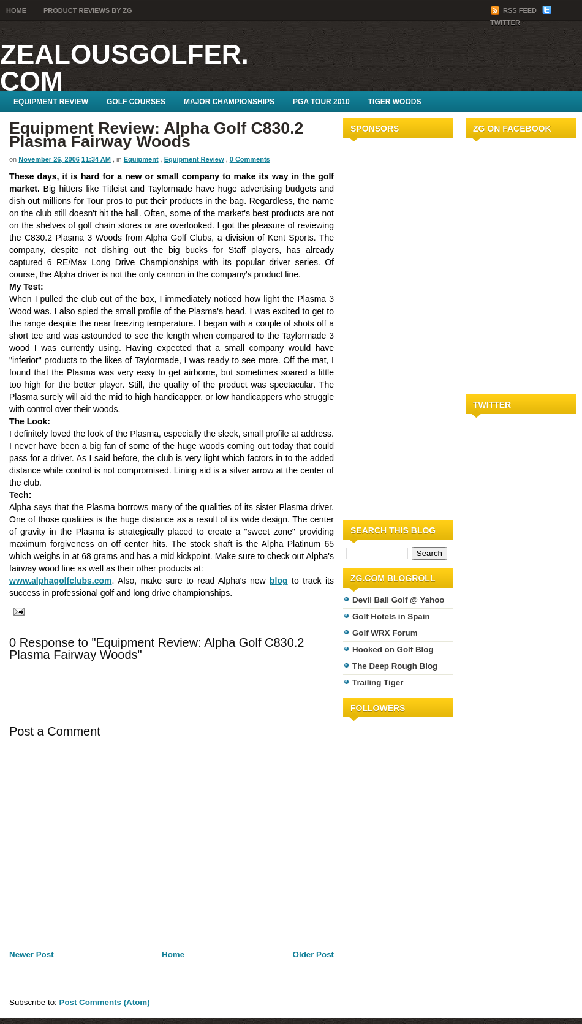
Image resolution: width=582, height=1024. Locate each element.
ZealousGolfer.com (124, 67)
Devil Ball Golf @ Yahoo (398, 599)
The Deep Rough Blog (394, 666)
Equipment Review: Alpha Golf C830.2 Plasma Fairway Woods (156, 135)
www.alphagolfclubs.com (60, 580)
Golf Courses (136, 101)
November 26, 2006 (49, 159)
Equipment (141, 159)
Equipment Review (50, 101)
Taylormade (170, 189)
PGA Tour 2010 (321, 101)
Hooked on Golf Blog (393, 649)
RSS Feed (514, 10)
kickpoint (193, 556)
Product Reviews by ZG (87, 10)
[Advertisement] (380, 326)
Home (16, 10)
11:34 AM (96, 159)
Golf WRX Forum (385, 633)
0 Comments (250, 159)
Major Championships (229, 101)
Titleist (114, 189)
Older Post (313, 954)
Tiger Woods (394, 101)
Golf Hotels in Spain (391, 616)
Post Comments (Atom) (104, 1002)
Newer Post (31, 954)
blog (279, 580)
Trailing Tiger (377, 682)
